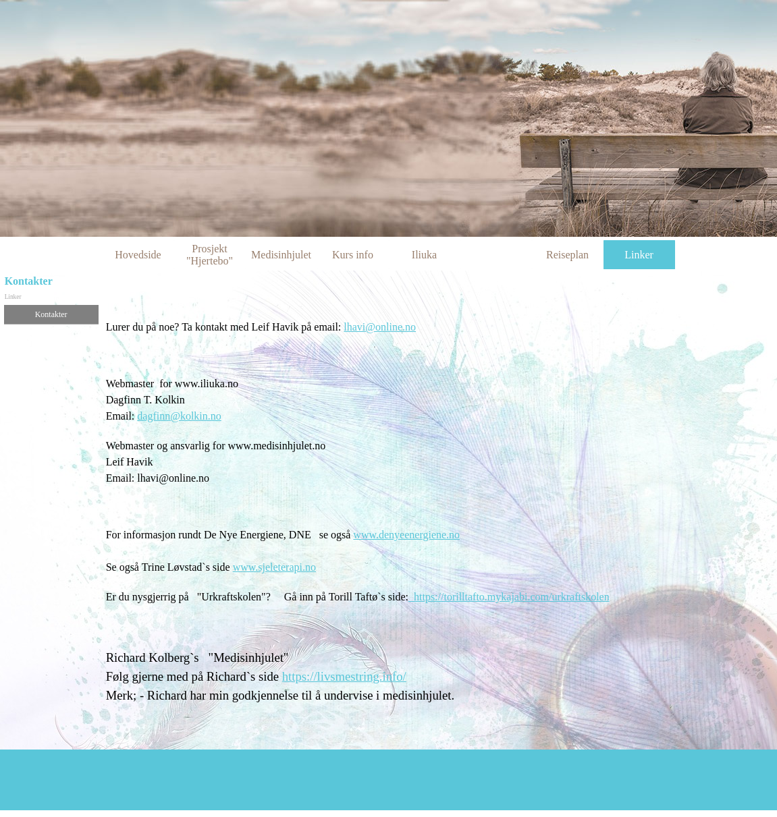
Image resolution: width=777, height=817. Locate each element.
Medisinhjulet (281, 254)
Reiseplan (567, 254)
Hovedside (138, 254)
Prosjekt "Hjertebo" (209, 254)
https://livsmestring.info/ (344, 676)
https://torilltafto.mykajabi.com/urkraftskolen (509, 596)
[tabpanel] (439, 525)
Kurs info (352, 254)
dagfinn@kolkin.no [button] (179, 416)
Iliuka (424, 254)
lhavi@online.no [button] (380, 327)
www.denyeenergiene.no (406, 534)
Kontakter (51, 314)
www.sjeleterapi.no (274, 567)
